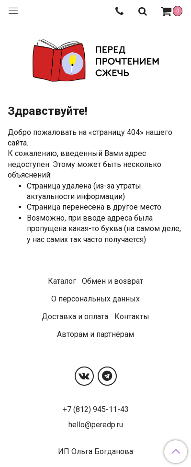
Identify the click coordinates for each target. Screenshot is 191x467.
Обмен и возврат (112, 281)
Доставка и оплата (75, 316)
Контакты (131, 316)
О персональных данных (95, 298)
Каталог (62, 281)
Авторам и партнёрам (95, 334)
